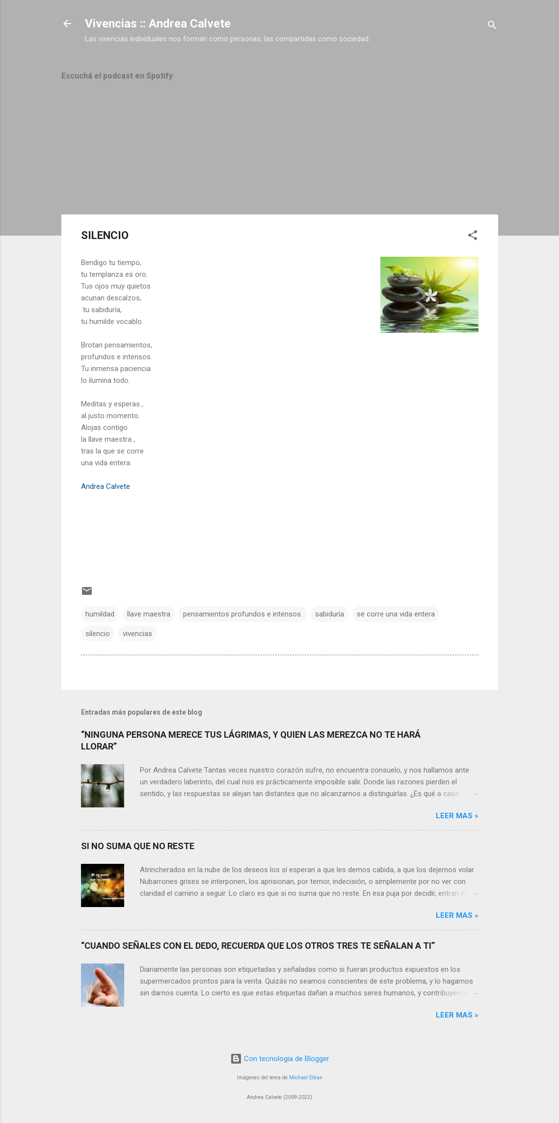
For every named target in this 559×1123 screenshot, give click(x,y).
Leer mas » (457, 815)
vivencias (137, 633)
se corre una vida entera (396, 614)
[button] (473, 236)
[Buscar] (492, 27)
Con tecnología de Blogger (279, 1058)
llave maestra (148, 614)
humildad (99, 614)
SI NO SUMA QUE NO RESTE (137, 846)
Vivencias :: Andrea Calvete (158, 23)
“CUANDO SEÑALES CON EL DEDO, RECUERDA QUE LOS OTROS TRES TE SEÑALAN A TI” (258, 945)
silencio (97, 633)
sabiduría (329, 614)
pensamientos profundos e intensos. (242, 614)
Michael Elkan (305, 1077)
